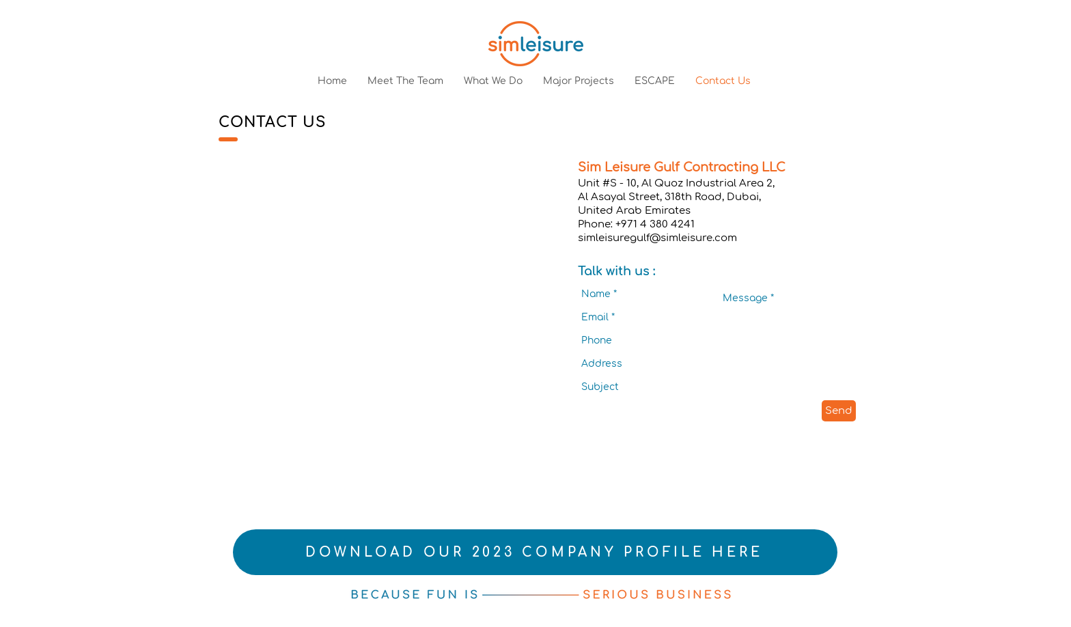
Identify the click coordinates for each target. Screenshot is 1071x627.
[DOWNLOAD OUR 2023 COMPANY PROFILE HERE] (535, 552)
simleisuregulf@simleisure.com (657, 238)
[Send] (839, 410)
